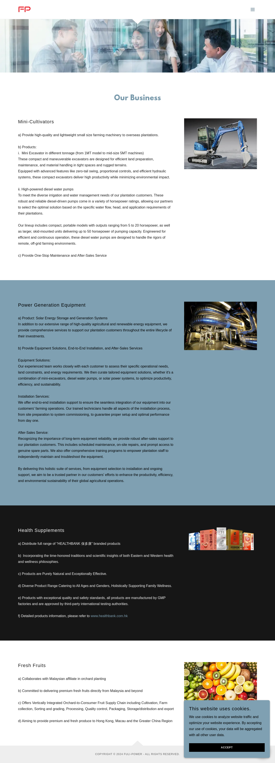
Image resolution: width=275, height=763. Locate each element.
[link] (24, 9)
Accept (227, 756)
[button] (252, 9)
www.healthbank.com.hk (109, 616)
